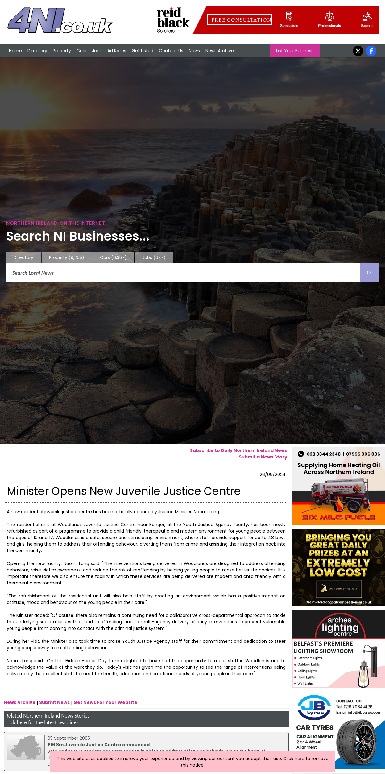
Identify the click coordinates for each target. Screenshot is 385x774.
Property (62, 51)
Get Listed (142, 51)
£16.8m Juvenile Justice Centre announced (99, 745)
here (22, 722)
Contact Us (171, 51)
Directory (37, 51)
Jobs (97, 51)
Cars (81, 51)
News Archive (219, 51)
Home (15, 51)
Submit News (54, 702)
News (194, 51)
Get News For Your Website (105, 702)
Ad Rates (116, 51)
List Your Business (294, 51)
